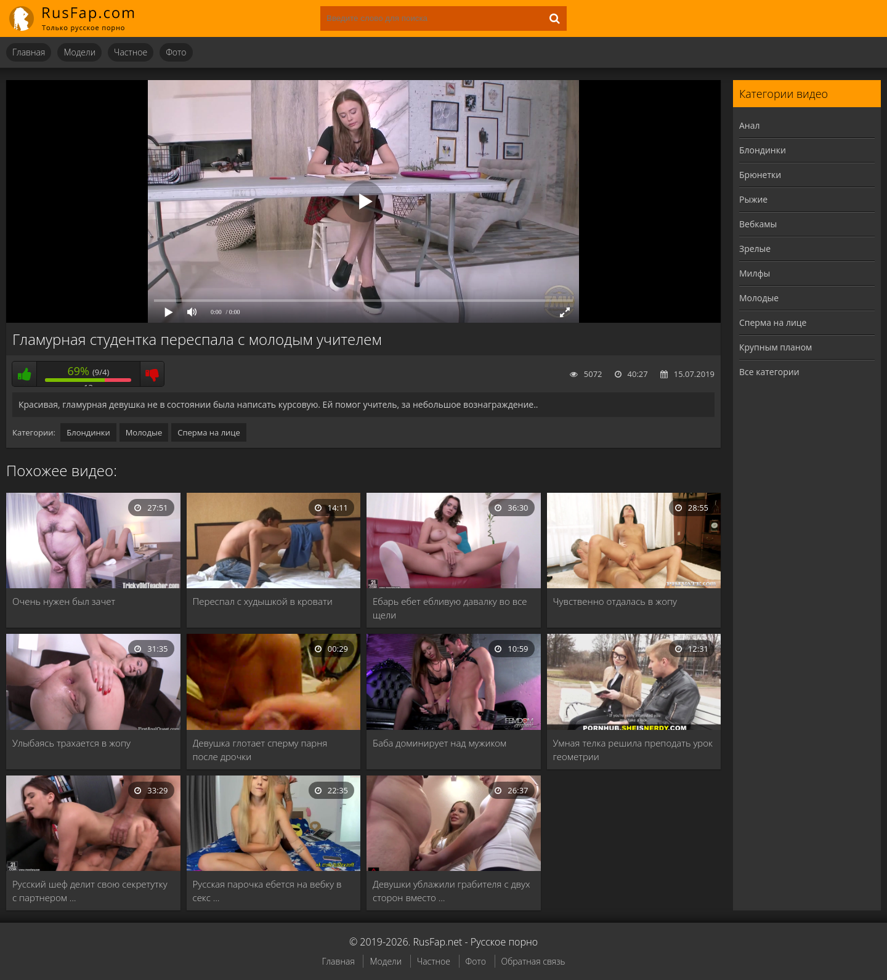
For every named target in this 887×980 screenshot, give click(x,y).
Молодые (144, 432)
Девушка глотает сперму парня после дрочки (260, 750)
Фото (176, 52)
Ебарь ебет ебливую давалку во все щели (450, 608)
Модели (79, 52)
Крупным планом (775, 347)
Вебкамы (758, 224)
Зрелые (755, 248)
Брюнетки (760, 174)
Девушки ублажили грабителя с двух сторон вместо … (451, 891)
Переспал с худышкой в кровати (263, 601)
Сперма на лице (208, 432)
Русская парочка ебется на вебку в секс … (267, 891)
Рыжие (753, 199)
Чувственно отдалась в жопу (615, 601)
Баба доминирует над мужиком (439, 743)
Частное (130, 52)
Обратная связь (533, 961)
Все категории (769, 372)
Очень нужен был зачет (63, 601)
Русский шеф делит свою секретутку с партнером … (90, 891)
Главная (28, 52)
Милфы (754, 273)
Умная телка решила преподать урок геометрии (633, 750)
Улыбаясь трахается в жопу (71, 743)
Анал (749, 125)
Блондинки (88, 432)
